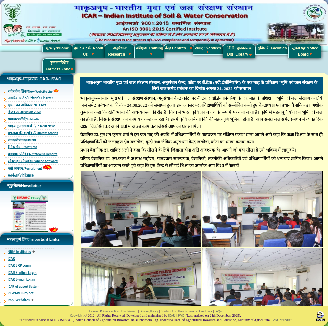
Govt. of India (281, 320)
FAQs (218, 311)
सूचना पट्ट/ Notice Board (305, 51)
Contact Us (168, 311)
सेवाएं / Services (208, 49)
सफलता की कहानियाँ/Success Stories (33, 133)
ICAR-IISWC (176, 315)
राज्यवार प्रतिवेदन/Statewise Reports (32, 154)
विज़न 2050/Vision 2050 (24, 112)
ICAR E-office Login (22, 272)
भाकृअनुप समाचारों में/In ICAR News (31, 126)
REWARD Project (21, 293)
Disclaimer (128, 311)
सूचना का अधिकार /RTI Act (27, 105)
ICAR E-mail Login (21, 279)
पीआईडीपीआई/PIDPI (22, 140)
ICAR (11, 258)
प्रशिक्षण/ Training (149, 51)
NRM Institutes (19, 252)
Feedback (205, 311)
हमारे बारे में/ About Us (88, 51)
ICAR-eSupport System (23, 286)
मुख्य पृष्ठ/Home (57, 48)
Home (93, 311)
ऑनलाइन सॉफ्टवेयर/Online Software (33, 161)
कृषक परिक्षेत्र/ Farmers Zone (59, 65)
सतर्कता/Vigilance (21, 175)
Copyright (76, 315)
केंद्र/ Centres (178, 48)
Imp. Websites (19, 300)
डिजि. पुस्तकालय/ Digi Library (239, 51)
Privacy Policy (109, 311)
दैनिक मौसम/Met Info (22, 147)
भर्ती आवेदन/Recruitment (25, 168)
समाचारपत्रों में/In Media (23, 119)
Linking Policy (149, 311)
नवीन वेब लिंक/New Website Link (30, 91)
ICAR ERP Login (19, 265)
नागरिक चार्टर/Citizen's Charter (30, 98)
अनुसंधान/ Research (120, 51)
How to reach (187, 311)
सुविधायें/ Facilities (272, 49)
